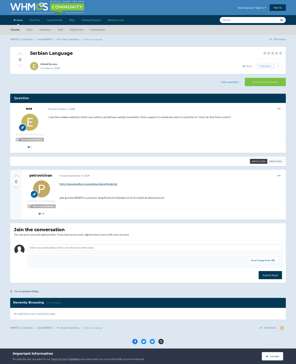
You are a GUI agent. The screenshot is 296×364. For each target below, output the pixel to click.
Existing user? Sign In (252, 7)
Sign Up (278, 7)
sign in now (91, 234)
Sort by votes (258, 161)
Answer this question (265, 81)
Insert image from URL (263, 260)
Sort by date (275, 161)
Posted (61, 109)
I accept (272, 356)
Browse (18, 22)
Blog (71, 20)
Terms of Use (58, 359)
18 (42, 213)
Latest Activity (55, 20)
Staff (60, 29)
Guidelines (45, 29)
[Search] (245, 20)
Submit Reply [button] (270, 275)
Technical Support (91, 20)
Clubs (29, 29)
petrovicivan (40, 175)
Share (247, 66)
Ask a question (230, 81)
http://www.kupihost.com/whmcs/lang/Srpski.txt (88, 183)
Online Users (77, 29)
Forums (15, 29)
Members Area (116, 20)
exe (54, 64)
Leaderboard (97, 29)
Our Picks (34, 20)
